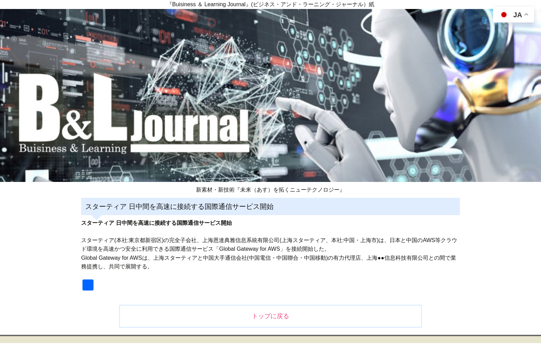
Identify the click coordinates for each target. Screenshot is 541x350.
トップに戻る (270, 316)
